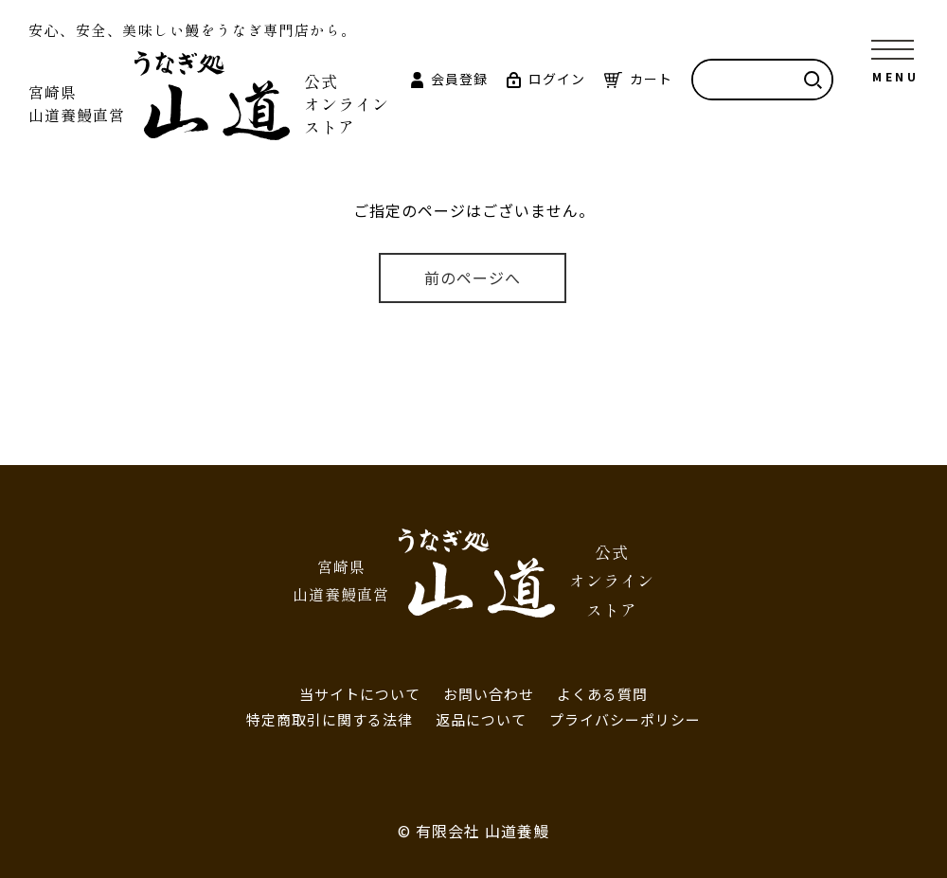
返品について (481, 719)
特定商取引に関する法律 (329, 719)
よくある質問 (602, 694)
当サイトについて (359, 694)
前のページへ (472, 277)
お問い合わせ (488, 694)
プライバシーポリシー (625, 719)
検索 (812, 80)
